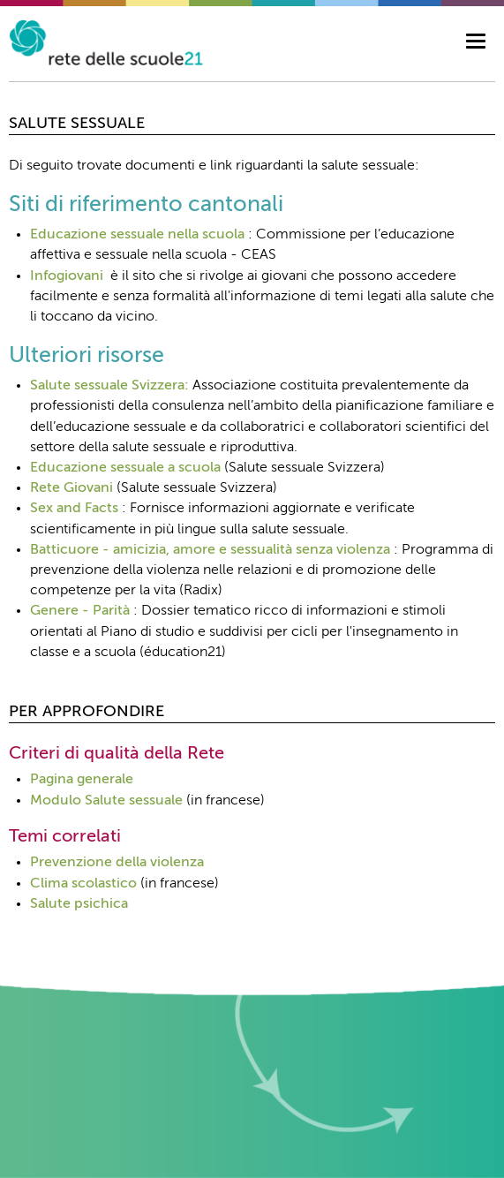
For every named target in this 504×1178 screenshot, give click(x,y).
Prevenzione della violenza (117, 863)
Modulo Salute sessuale (106, 801)
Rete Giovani (71, 488)
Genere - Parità (80, 611)
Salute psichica (79, 904)
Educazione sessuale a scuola (125, 468)
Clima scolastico (83, 884)
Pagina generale (81, 780)
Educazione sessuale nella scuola (137, 235)
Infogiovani (66, 276)
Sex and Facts (74, 509)
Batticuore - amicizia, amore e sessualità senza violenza (210, 550)
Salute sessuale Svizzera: (109, 386)
